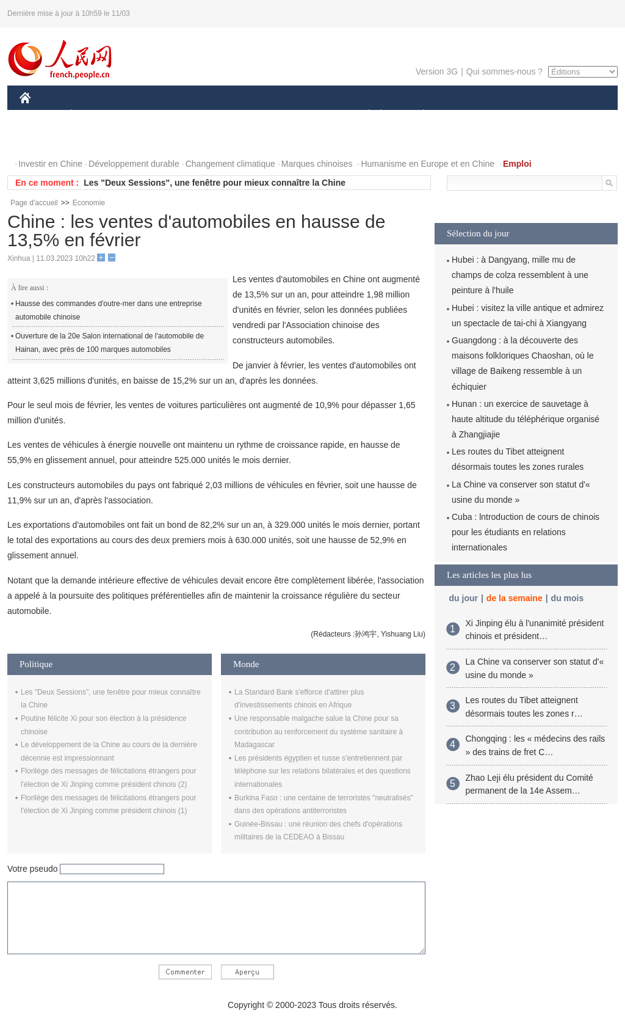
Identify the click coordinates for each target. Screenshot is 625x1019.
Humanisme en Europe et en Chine (427, 164)
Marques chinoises (317, 164)
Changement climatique (230, 164)
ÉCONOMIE (93, 115)
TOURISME (518, 115)
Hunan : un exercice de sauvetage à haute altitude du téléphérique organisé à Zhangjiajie (525, 419)
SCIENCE (254, 115)
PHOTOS (44, 139)
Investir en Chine (50, 164)
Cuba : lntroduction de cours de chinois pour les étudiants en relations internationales (525, 532)
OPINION (575, 115)
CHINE (41, 115)
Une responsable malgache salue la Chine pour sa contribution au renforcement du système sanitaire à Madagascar (318, 731)
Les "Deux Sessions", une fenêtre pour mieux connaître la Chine (214, 183)
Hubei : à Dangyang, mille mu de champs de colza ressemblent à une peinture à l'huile (520, 275)
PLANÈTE (417, 115)
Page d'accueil (34, 203)
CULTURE (309, 115)
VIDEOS (94, 139)
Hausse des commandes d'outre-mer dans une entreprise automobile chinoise (108, 310)
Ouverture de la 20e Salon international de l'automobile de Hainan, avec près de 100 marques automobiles (109, 343)
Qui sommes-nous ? (504, 71)
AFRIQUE (200, 115)
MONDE (149, 115)
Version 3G (437, 71)
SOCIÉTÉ (363, 115)
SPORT (466, 115)
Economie (89, 203)
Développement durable (134, 164)
